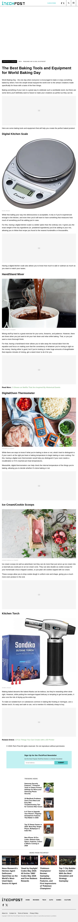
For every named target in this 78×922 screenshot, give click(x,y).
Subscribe (51, 3)
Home (28, 900)
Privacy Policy (34, 913)
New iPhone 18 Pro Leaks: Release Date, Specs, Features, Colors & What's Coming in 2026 (33, 841)
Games (58, 900)
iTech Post (17, 746)
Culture (67, 900)
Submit (61, 762)
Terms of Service (23, 913)
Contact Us (12, 913)
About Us (5, 913)
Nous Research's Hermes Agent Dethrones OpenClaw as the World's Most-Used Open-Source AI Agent (10, 875)
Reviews (36, 900)
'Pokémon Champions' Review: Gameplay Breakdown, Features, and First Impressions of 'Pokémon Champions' (48, 878)
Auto (51, 900)
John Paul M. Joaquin (9, 61)
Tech (20, 61)
